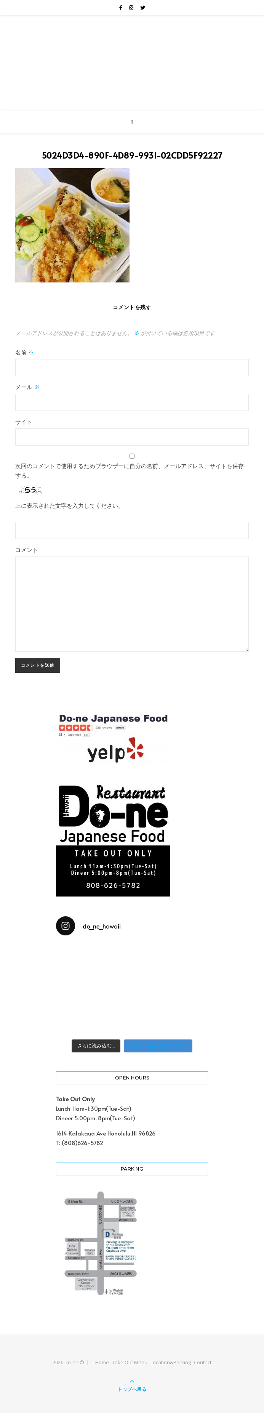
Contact (202, 1362)
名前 (24, 352)
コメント (26, 549)
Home (102, 1362)
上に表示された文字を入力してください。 (69, 505)
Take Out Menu (129, 1362)
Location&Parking (170, 1362)
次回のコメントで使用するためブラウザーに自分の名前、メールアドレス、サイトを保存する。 (129, 470)
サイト (23, 421)
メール (27, 387)
